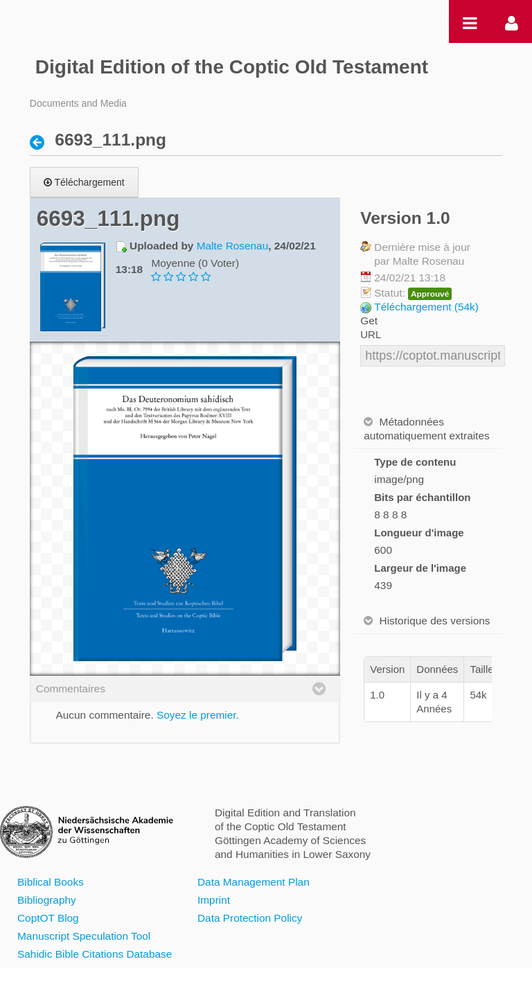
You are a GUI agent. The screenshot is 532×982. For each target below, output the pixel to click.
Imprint (213, 900)
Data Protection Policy (249, 918)
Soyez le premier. (198, 715)
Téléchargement (84, 182)
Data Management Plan (253, 882)
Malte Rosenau (233, 246)
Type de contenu (415, 462)
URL (370, 334)
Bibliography (46, 900)
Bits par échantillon (422, 497)
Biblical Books (50, 882)
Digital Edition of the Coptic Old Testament (231, 67)
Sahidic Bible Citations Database (94, 954)
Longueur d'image (418, 532)
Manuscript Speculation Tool (83, 936)
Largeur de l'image (420, 568)
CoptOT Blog (48, 918)
